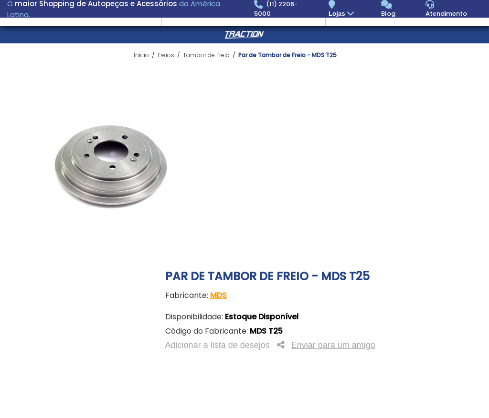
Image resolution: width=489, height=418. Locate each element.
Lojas (343, 14)
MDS (218, 295)
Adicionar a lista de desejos (217, 345)
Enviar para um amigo (333, 345)
